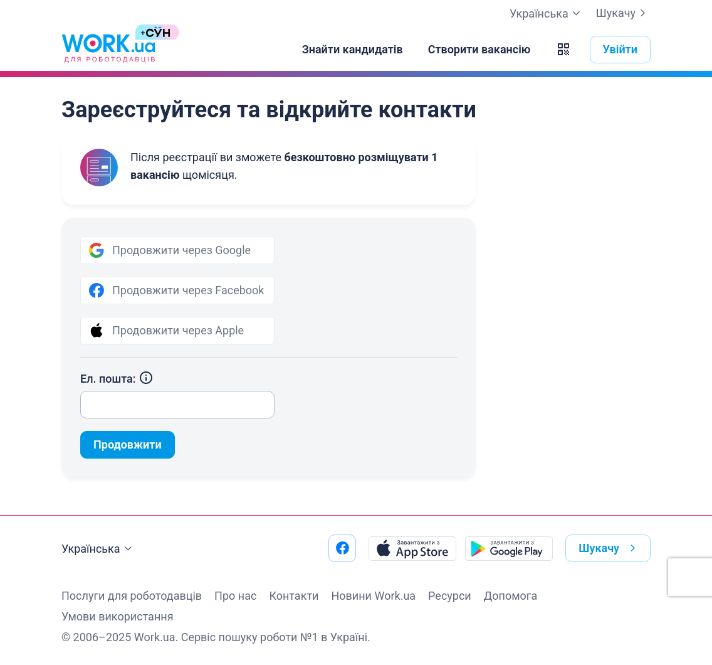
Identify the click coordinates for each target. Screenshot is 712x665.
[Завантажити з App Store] (412, 548)
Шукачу (623, 13)
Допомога (510, 595)
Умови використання (117, 616)
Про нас (235, 595)
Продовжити (127, 444)
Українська (98, 549)
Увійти (620, 49)
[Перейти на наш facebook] (342, 548)
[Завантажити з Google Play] (509, 548)
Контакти (293, 595)
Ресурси (449, 595)
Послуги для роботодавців (131, 595)
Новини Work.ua (373, 595)
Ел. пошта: (117, 378)
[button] (563, 49)
